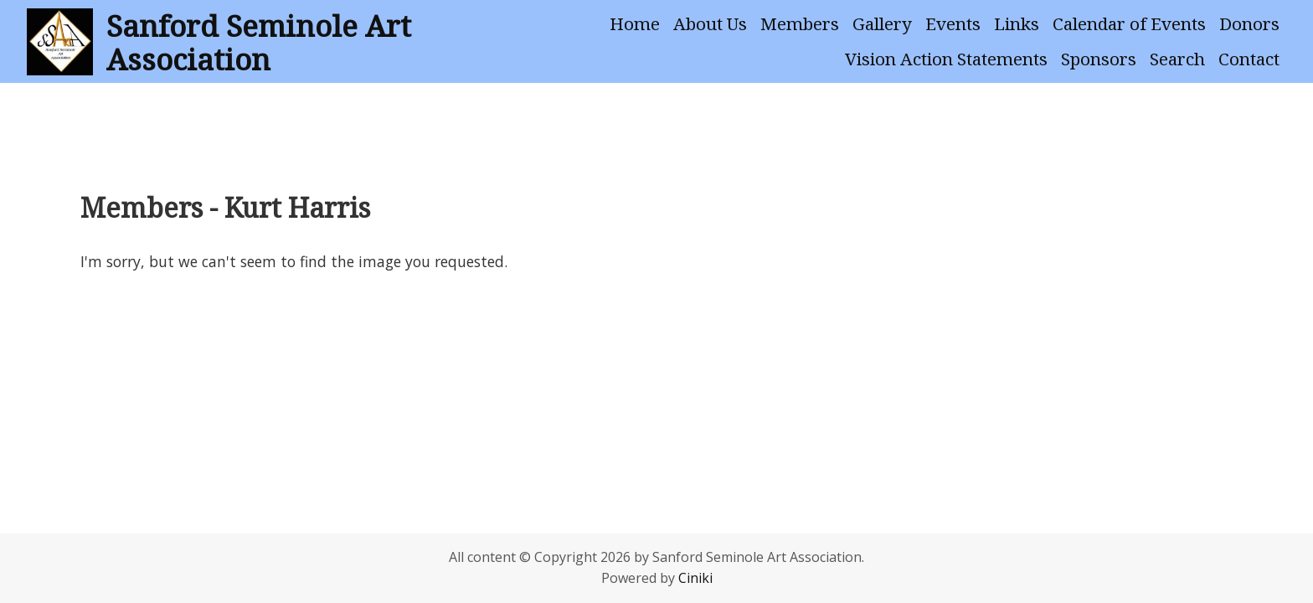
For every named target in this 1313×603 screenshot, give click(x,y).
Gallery (882, 23)
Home (635, 23)
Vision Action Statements (946, 58)
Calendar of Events (1129, 23)
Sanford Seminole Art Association (258, 42)
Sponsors (1098, 58)
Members (799, 23)
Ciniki (695, 578)
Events (953, 23)
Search (1177, 58)
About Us (710, 23)
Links (1016, 23)
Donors (1249, 23)
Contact (1249, 58)
